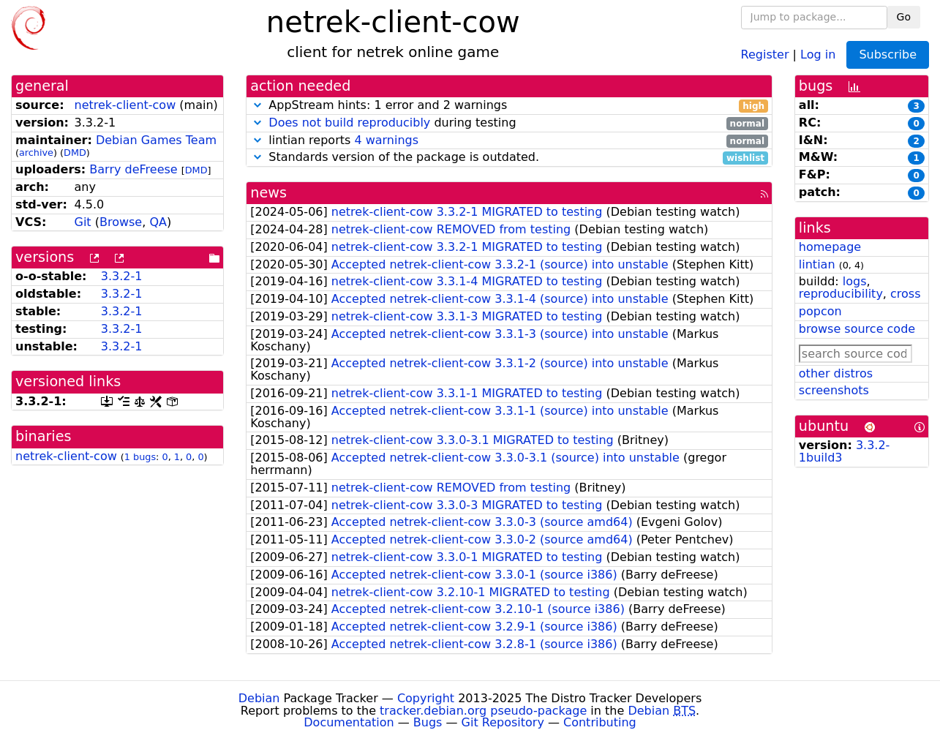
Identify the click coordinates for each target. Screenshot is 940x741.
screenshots (834, 390)
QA (158, 222)
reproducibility (841, 294)
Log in (817, 54)
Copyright (425, 698)
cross (905, 294)
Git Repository (503, 722)
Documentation (349, 722)
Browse (120, 222)
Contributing (599, 722)
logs (855, 281)
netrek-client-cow (125, 105)
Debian (259, 698)
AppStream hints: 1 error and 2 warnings (509, 105)
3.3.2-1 (122, 276)
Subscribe (888, 54)
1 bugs (140, 456)
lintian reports (509, 141)
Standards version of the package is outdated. (509, 157)
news (268, 192)
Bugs (428, 722)
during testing (509, 123)
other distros (836, 373)
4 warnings (386, 140)
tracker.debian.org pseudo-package (483, 711)
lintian (817, 264)
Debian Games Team (156, 140)
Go (904, 17)
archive (36, 152)
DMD (75, 152)
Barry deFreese (133, 169)
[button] (257, 105)
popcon (820, 311)
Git (82, 222)
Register (765, 54)
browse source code (857, 329)
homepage (830, 247)
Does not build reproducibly (349, 122)
